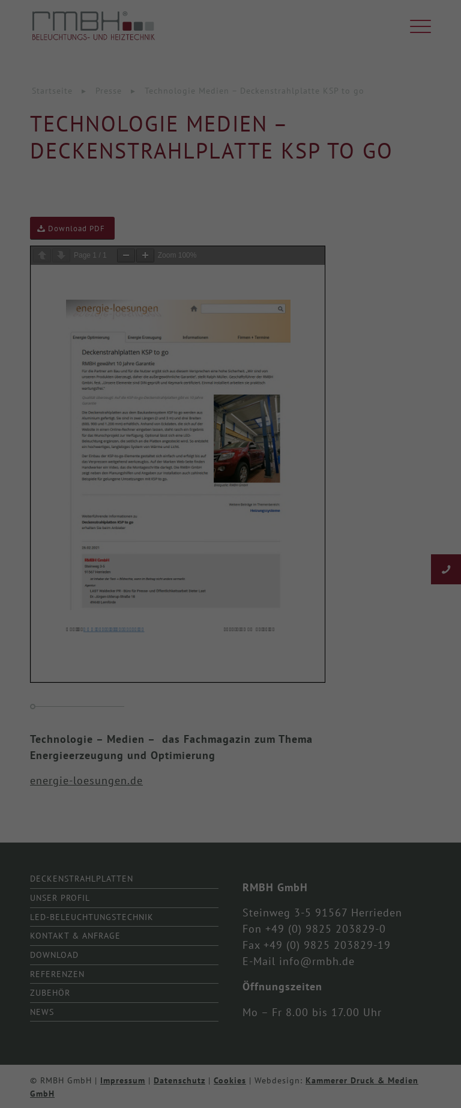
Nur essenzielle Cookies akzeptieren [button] (230, 625)
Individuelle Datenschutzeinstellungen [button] (231, 661)
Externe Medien (344, 508)
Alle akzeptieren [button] (230, 555)
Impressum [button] (290, 687)
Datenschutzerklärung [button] (236, 687)
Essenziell (99, 508)
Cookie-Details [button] (176, 687)
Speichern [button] (231, 590)
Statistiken (216, 508)
